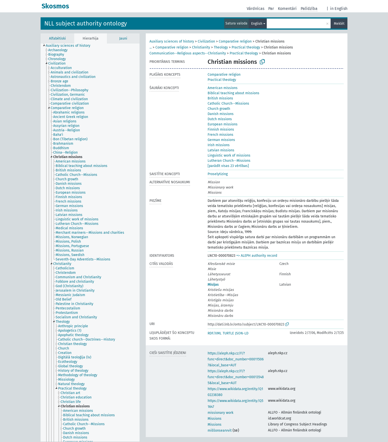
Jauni (123, 38)
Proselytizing (218, 174)
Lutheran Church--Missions (229, 161)
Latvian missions (221, 150)
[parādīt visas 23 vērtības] (228, 166)
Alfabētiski (57, 38)
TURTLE (228, 333)
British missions (220, 98)
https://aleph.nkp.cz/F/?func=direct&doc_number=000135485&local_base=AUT (236, 377)
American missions (223, 88)
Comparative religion (235, 41)
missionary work (220, 413)
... (150, 47)
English (256, 24)
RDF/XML (214, 333)
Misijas (213, 284)
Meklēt (339, 24)
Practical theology (246, 47)
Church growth (219, 109)
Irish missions (219, 145)
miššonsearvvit (220, 430)
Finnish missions (221, 129)
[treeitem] (70, 46)
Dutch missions (220, 119)
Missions (214, 419)
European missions (223, 124)
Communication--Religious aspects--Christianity (187, 53)
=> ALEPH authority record (256, 256)
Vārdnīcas (255, 8)
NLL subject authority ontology (85, 23)
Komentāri (287, 8)
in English (338, 8)
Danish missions (221, 114)
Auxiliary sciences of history (171, 41)
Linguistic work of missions (229, 155)
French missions (220, 135)
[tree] (90, 243)
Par (271, 8)
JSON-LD (241, 333)
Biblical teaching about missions (233, 93)
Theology (221, 47)
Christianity (201, 47)
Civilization (206, 41)
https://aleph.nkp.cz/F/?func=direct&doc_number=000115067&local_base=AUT (236, 359)
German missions (221, 140)
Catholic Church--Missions (228, 103)
